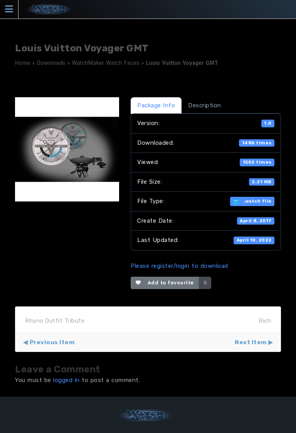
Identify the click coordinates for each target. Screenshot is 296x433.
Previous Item (52, 342)
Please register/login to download (179, 265)
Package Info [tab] (156, 105)
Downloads (51, 63)
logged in (66, 380)
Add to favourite (165, 283)
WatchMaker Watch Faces (106, 63)
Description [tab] (204, 105)
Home (22, 63)
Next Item (251, 342)
